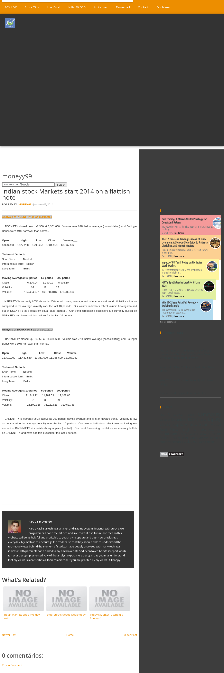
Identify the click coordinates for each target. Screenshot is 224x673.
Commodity (209, 414)
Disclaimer (163, 7)
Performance (169, 434)
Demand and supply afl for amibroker (183, 393)
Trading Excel (179, 437)
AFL (162, 414)
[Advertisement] (123, 80)
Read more (179, 233)
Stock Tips (32, 7)
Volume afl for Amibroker (175, 341)
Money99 (24, 204)
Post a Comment (12, 665)
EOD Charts (197, 419)
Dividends (165, 419)
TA (209, 434)
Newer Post (9, 635)
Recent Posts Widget (168, 321)
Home (70, 635)
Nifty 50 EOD (77, 7)
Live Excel (53, 7)
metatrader (174, 441)
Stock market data (193, 434)
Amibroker (101, 7)
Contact (143, 7)
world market (207, 442)
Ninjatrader (215, 430)
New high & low (188, 429)
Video (193, 438)
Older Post (130, 635)
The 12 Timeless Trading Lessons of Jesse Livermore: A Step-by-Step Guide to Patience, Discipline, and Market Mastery (185, 242)
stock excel (190, 441)
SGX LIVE (11, 7)
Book (191, 414)
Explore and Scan (190, 424)
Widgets (203, 437)
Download (123, 7)
